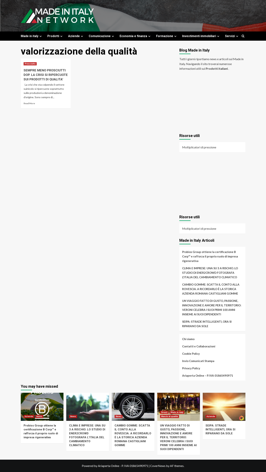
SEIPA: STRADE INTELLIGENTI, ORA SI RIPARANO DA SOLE (207, 324)
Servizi (232, 36)
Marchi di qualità (169, 416)
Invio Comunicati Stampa (198, 361)
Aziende (76, 36)
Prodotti (55, 36)
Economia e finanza (135, 36)
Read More (29, 103)
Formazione (166, 36)
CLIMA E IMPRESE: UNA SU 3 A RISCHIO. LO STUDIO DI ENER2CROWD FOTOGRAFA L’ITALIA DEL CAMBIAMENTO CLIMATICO (210, 272)
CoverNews (157, 466)
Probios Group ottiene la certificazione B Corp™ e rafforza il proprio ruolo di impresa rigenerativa (210, 256)
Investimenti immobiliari (201, 36)
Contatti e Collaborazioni (198, 346)
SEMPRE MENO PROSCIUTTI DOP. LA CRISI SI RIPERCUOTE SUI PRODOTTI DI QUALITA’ (46, 74)
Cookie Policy (191, 353)
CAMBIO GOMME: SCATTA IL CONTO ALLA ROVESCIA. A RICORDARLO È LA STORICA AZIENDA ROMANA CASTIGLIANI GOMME (210, 289)
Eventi (164, 412)
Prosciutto (30, 64)
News (39, 416)
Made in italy (32, 36)
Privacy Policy (191, 368)
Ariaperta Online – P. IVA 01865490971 (207, 375)
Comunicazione (102, 36)
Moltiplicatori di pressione (199, 147)
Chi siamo (188, 339)
